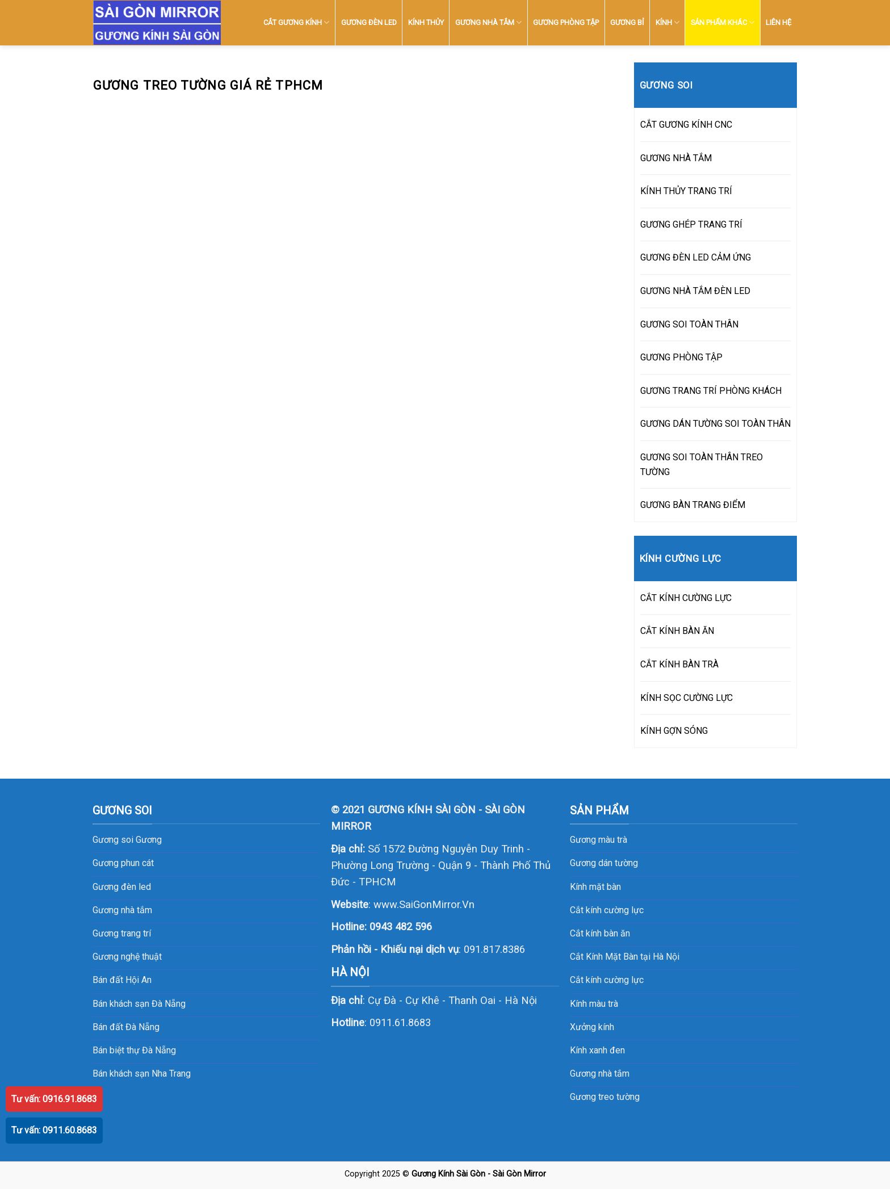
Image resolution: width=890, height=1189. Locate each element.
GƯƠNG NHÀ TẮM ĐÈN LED (695, 290)
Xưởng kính (592, 1027)
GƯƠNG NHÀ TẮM (488, 22)
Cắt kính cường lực (607, 910)
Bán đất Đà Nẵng (126, 1027)
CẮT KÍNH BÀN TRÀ (679, 664)
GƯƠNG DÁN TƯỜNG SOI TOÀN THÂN (715, 423)
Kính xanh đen (597, 1050)
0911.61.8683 (400, 1022)
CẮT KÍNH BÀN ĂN (677, 630)
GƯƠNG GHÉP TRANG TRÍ (691, 224)
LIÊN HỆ (778, 22)
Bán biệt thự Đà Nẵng (134, 1050)
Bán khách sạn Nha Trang (142, 1073)
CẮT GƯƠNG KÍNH (296, 22)
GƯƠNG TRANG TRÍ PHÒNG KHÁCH (711, 390)
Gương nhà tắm (599, 1073)
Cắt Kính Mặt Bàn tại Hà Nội (624, 956)
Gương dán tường (604, 863)
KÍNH (667, 22)
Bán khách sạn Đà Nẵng (139, 1003)
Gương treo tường (605, 1096)
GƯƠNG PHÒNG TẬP (566, 22)
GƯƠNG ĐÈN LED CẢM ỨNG (695, 257)
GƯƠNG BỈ (627, 22)
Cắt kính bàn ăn (600, 933)
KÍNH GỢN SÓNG (674, 730)
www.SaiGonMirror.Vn (424, 904)
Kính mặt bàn (595, 886)
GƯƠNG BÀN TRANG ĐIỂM (692, 504)
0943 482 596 (401, 926)
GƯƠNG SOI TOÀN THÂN (689, 324)
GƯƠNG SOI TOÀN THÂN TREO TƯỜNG (701, 464)
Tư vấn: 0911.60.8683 (54, 1130)
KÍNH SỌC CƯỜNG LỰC (686, 697)
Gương (149, 839)
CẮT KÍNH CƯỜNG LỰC (686, 598)
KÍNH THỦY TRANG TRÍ (686, 191)
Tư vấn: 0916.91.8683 (54, 1099)
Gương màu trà (598, 839)
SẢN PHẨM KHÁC (722, 22)
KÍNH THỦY (426, 22)
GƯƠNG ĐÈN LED (369, 22)
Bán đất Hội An (122, 979)
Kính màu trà (594, 1003)
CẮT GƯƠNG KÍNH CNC (686, 124)
